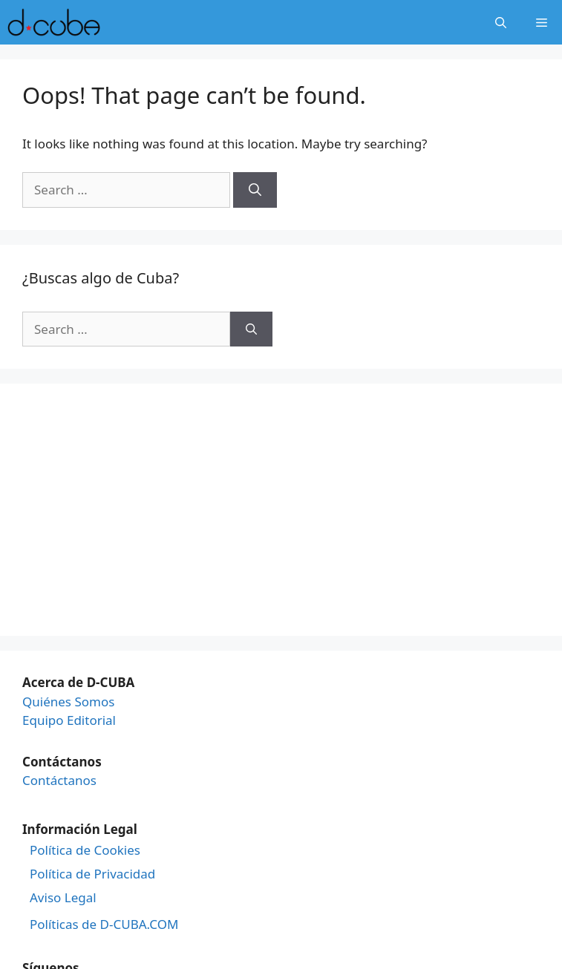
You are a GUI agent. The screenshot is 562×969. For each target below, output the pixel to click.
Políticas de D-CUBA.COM (104, 924)
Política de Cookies (85, 850)
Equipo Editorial (69, 720)
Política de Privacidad (92, 874)
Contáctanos (59, 780)
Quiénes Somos (68, 701)
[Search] (255, 190)
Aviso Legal (63, 897)
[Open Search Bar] (500, 22)
